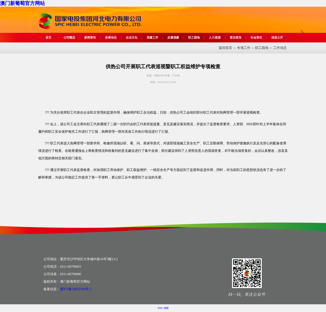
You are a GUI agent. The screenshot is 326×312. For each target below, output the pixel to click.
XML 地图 (162, 308)
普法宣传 (235, 37)
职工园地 (194, 37)
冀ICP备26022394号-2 (75, 289)
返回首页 (225, 48)
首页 (48, 37)
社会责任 (256, 37)
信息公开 (277, 37)
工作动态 (280, 48)
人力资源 (215, 37)
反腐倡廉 (173, 37)
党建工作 (152, 37)
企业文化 (131, 37)
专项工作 (243, 48)
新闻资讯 (90, 37)
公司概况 (69, 37)
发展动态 (111, 37)
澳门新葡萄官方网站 (22, 3)
